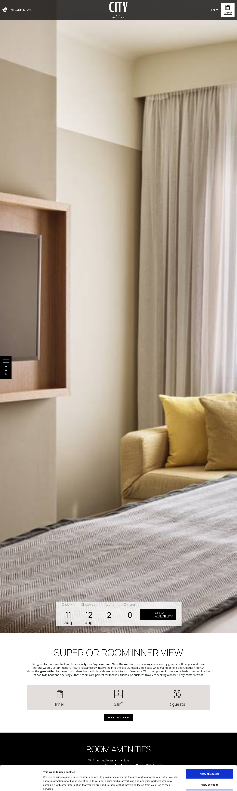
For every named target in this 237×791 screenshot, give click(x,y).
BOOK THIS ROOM (118, 717)
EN (213, 10)
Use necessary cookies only (209, 769)
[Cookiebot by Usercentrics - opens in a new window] (21, 784)
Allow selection (209, 758)
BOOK (228, 13)
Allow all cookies (210, 748)
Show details (172, 784)
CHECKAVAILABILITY (163, 614)
